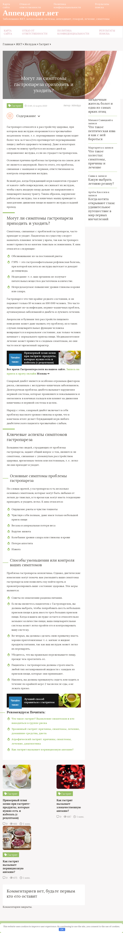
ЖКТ (18, 44)
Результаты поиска (102, 5)
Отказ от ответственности (30, 5)
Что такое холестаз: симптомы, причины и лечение (97, 159)
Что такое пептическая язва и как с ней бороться (101, 133)
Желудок (30, 44)
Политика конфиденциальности (67, 5)
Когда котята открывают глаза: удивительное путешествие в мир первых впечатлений (101, 209)
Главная (7, 44)
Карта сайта (5, 5)
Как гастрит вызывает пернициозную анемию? (42, 770)
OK (62, 929)
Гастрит (43, 44)
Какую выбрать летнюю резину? (101, 182)
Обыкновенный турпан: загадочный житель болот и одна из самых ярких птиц (100, 102)
